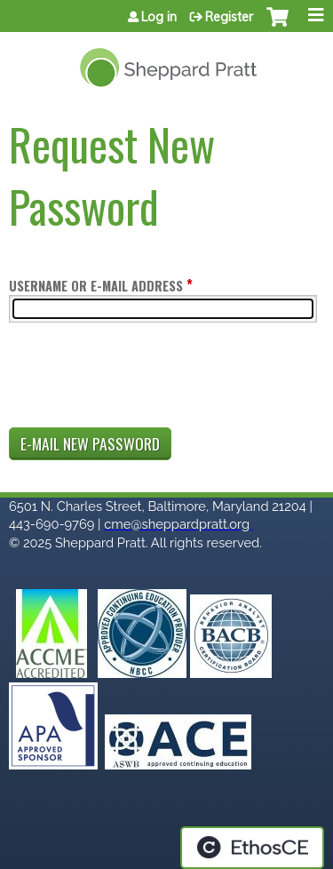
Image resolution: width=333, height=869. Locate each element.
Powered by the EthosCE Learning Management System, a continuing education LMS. (252, 847)
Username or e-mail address (96, 285)
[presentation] (144, 378)
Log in (159, 17)
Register (229, 17)
